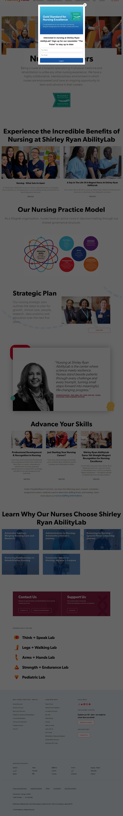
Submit (61, 61)
